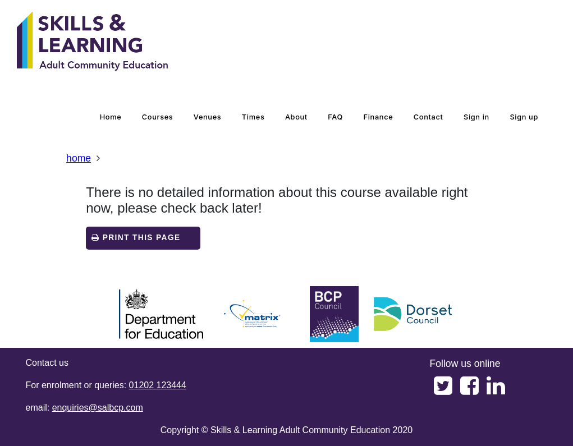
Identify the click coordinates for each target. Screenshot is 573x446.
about (296, 117)
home (111, 117)
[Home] (92, 42)
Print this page (135, 237)
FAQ (335, 117)
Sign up (524, 117)
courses (157, 117)
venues (208, 117)
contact (428, 117)
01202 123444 (157, 385)
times (253, 117)
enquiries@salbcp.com (97, 407)
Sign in (476, 117)
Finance (378, 117)
